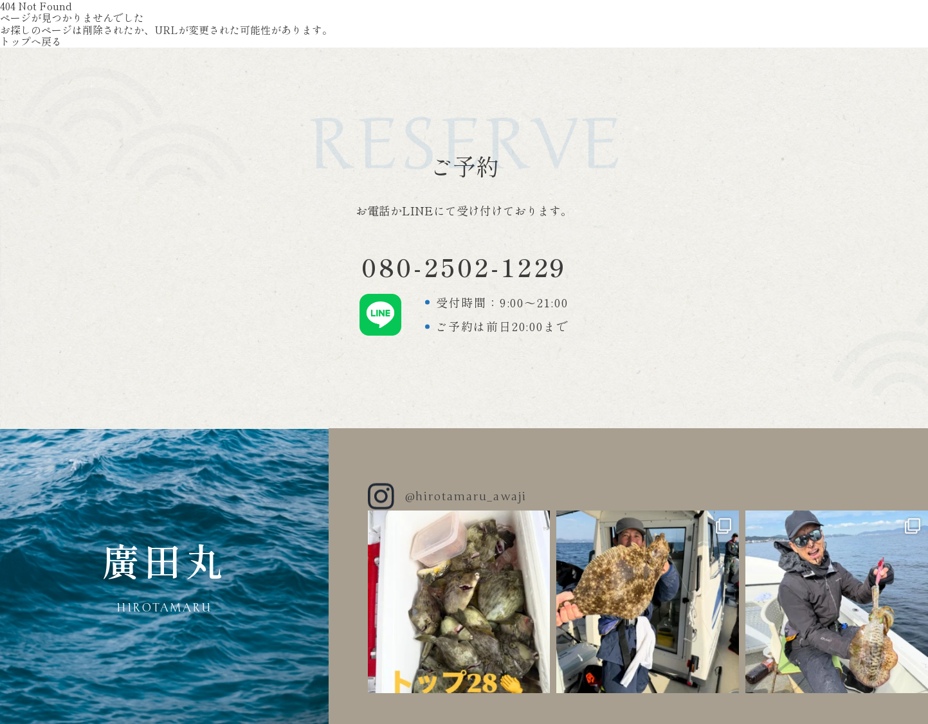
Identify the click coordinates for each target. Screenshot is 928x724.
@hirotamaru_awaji (466, 496)
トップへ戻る (31, 41)
